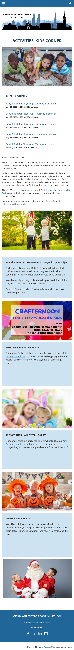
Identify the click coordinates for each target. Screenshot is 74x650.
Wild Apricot (45, 646)
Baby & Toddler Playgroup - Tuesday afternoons (31, 103)
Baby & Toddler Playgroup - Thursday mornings (31, 113)
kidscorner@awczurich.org (16, 204)
